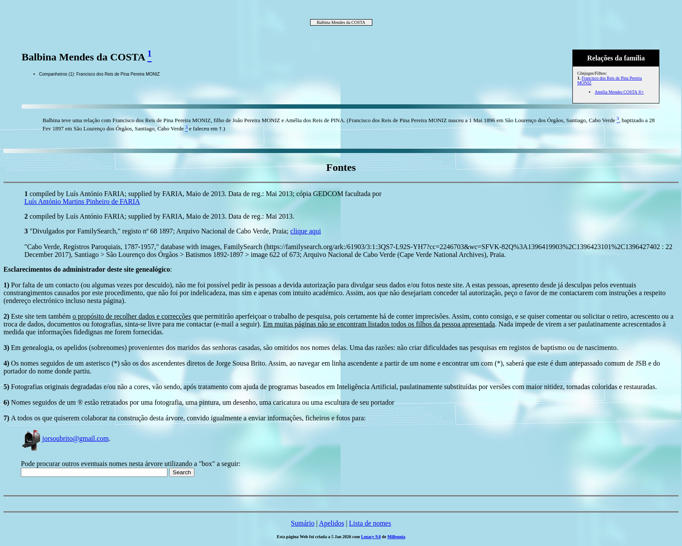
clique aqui (305, 231)
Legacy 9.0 (371, 536)
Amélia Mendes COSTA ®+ (619, 92)
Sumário (302, 523)
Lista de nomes (370, 523)
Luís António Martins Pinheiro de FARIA (82, 201)
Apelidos (331, 523)
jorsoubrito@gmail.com (65, 438)
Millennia (396, 536)
